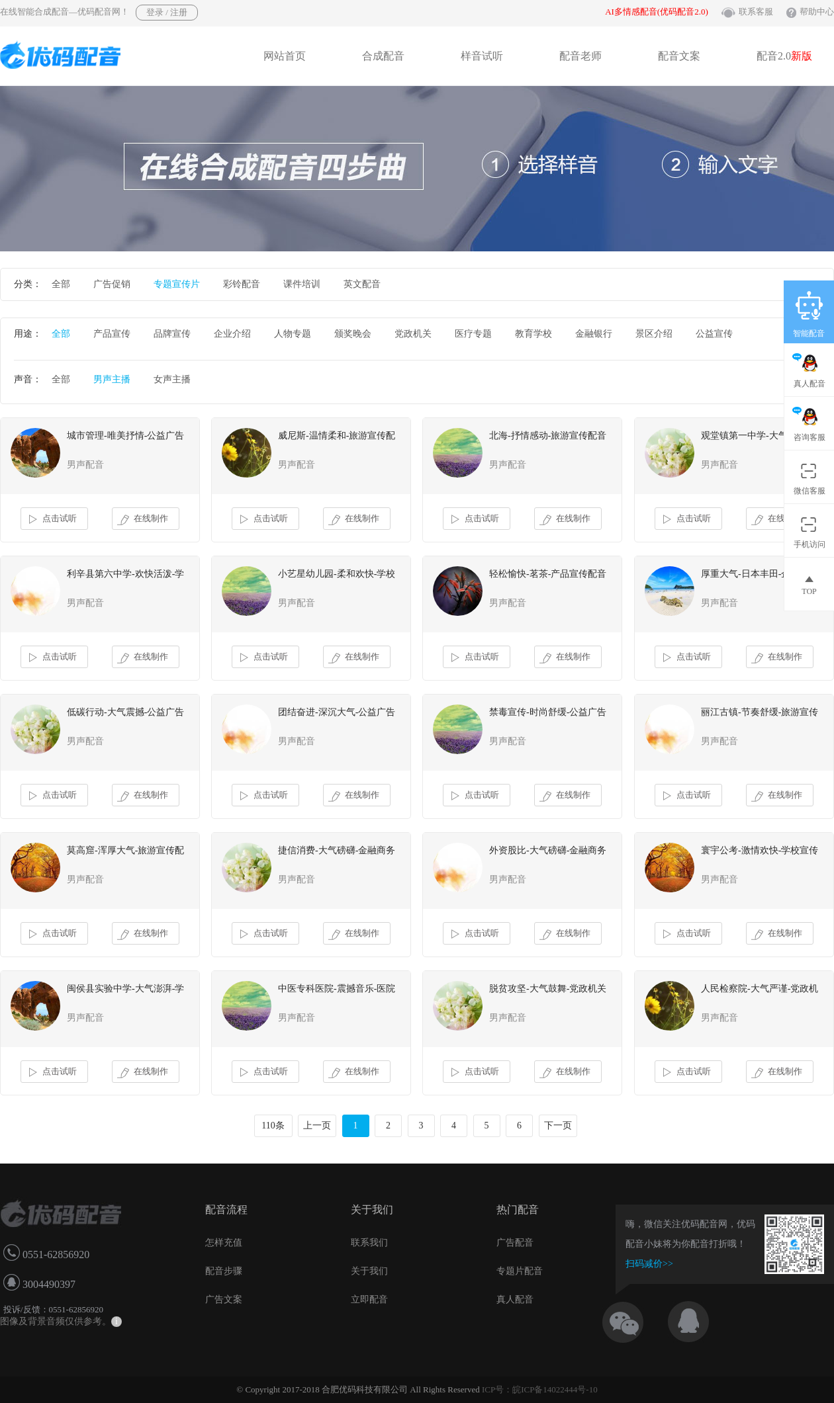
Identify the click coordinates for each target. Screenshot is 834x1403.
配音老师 (580, 56)
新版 (801, 56)
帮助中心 (817, 12)
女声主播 (172, 379)
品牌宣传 (172, 334)
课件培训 (301, 284)
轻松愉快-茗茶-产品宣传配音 (547, 574)
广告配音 (514, 1243)
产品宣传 (111, 334)
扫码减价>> (649, 1264)
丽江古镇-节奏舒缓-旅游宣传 (759, 712)
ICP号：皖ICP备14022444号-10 (540, 1389)
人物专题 (292, 334)
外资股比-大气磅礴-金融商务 (547, 850)
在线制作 (142, 519)
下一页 (558, 1125)
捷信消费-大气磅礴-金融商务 (336, 850)
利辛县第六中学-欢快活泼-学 (125, 574)
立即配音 (369, 1299)
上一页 (317, 1125)
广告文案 (223, 1299)
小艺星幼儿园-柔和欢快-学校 (336, 574)
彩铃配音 (241, 284)
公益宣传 (714, 334)
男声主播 (111, 379)
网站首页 (284, 56)
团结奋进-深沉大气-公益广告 (336, 712)
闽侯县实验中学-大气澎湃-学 (125, 989)
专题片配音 (519, 1271)
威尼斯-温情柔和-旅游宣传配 (336, 436)
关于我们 (369, 1271)
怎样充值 (223, 1243)
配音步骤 (223, 1271)
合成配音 (383, 56)
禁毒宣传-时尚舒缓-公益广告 (547, 712)
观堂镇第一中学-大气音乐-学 (759, 436)
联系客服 (756, 12)
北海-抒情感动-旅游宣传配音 (547, 436)
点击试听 (51, 519)
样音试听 (482, 56)
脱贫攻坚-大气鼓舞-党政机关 (547, 989)
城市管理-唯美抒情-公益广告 (125, 436)
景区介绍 (653, 334)
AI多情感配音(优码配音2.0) (656, 12)
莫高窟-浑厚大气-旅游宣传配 (125, 850)
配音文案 (679, 56)
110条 (272, 1125)
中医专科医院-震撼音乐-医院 (336, 989)
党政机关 (413, 334)
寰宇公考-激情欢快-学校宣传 (759, 850)
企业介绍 (232, 334)
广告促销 (111, 284)
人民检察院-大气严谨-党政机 (759, 989)
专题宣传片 (177, 284)
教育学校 (533, 334)
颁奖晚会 (352, 334)
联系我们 (369, 1243)
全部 (61, 284)
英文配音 (362, 284)
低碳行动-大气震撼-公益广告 (125, 712)
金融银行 (593, 334)
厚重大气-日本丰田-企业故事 (759, 574)
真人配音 (514, 1299)
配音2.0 (784, 56)
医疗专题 (473, 334)
